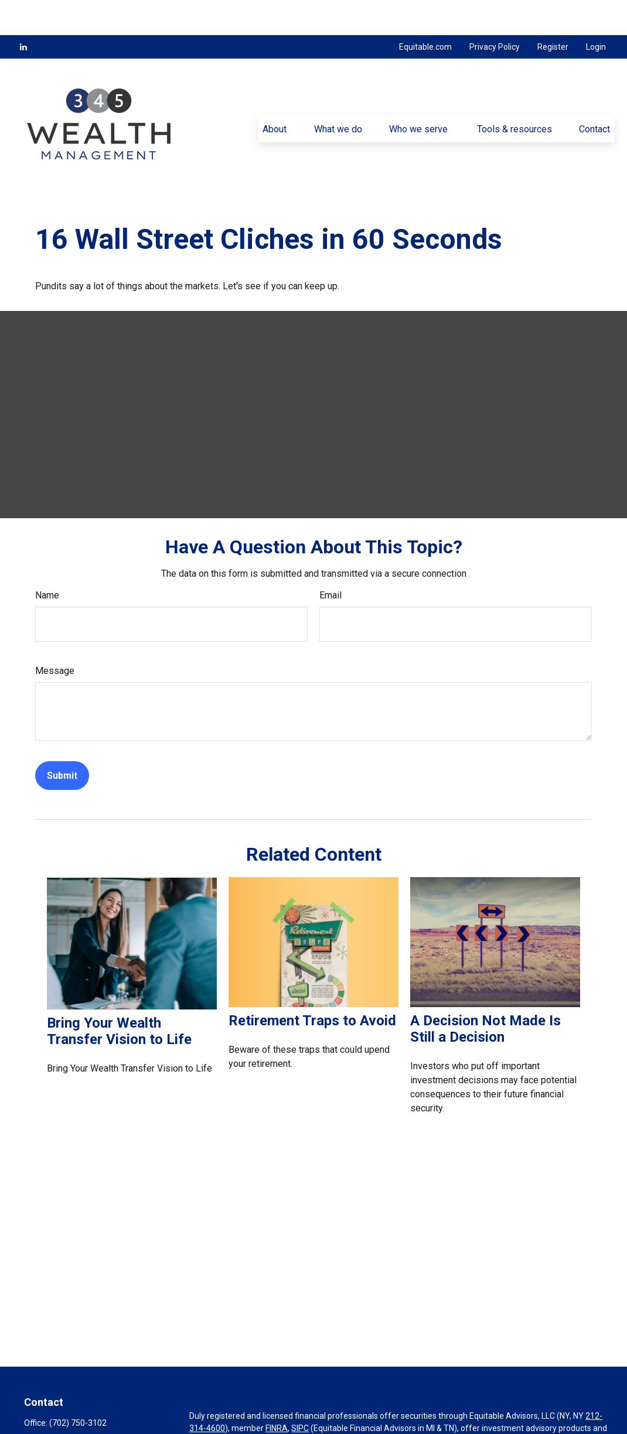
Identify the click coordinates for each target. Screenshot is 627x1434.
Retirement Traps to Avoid (312, 985)
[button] (275, 93)
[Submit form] (62, 740)
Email (330, 560)
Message (54, 635)
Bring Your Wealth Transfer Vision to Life (119, 996)
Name (47, 560)
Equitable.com (425, 11)
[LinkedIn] (23, 11)
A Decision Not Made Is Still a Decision (485, 993)
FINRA (276, 1393)
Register (552, 11)
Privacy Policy (494, 11)
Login (596, 11)
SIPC (300, 1393)
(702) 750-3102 (78, 1387)
